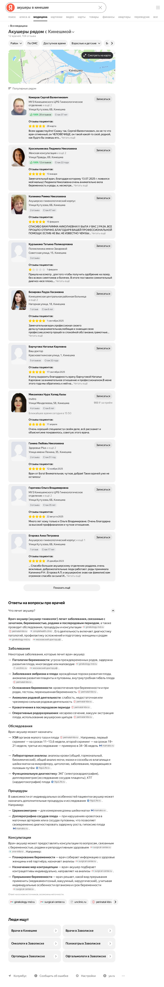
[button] (23, 88)
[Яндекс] (10, 7)
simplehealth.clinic (40, 634)
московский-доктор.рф (45, 643)
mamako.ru (20, 753)
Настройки (87, 975)
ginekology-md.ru (93, 630)
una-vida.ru (16, 855)
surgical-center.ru (97, 850)
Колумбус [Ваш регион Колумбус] (20, 975)
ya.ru (110, 975)
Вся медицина (19, 25)
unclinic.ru (106, 667)
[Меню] (158, 7)
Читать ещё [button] (69, 137)
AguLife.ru (42, 771)
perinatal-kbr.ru (18, 634)
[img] (37, 126)
